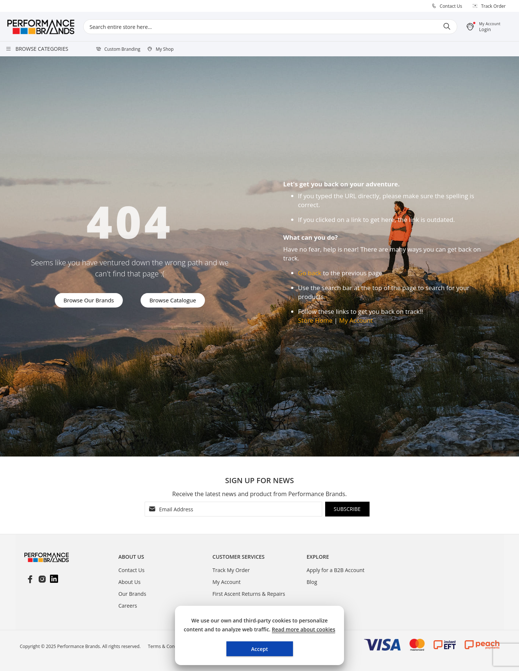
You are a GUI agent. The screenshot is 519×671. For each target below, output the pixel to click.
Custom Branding (122, 49)
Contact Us (451, 6)
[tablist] (165, 558)
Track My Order (231, 570)
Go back (309, 273)
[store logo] (45, 26)
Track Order (493, 6)
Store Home (315, 320)
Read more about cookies (303, 629)
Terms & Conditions (168, 646)
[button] (488, 26)
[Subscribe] (347, 509)
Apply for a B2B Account (336, 570)
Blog (312, 581)
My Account (356, 320)
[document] (259, 635)
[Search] (446, 26)
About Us (129, 581)
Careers (127, 605)
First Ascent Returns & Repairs (248, 593)
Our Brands (132, 593)
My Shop (164, 49)
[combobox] (270, 26)
